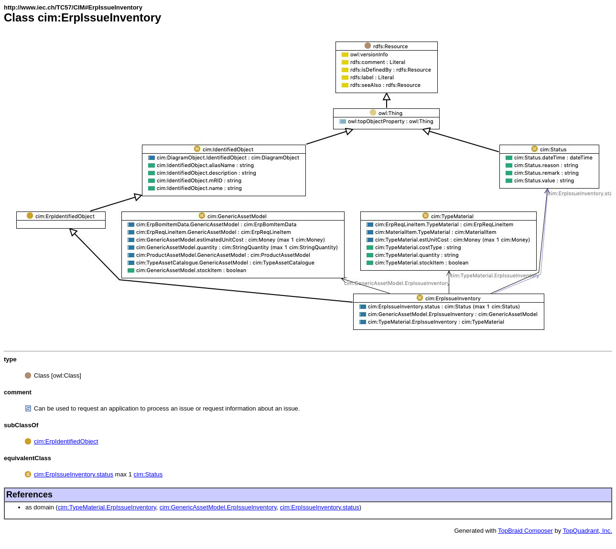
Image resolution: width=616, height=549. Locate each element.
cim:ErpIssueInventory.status (73, 474)
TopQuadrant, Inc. (587, 530)
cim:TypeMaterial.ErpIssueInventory (107, 507)
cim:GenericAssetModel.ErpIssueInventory (218, 507)
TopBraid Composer (525, 530)
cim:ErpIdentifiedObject (66, 441)
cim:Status (148, 474)
